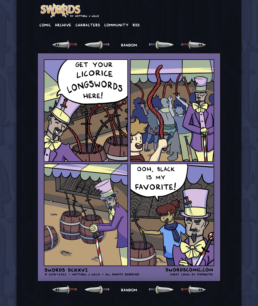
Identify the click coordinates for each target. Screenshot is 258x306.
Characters (87, 25)
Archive (63, 25)
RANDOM (129, 45)
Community (116, 25)
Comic (45, 25)
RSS (136, 25)
